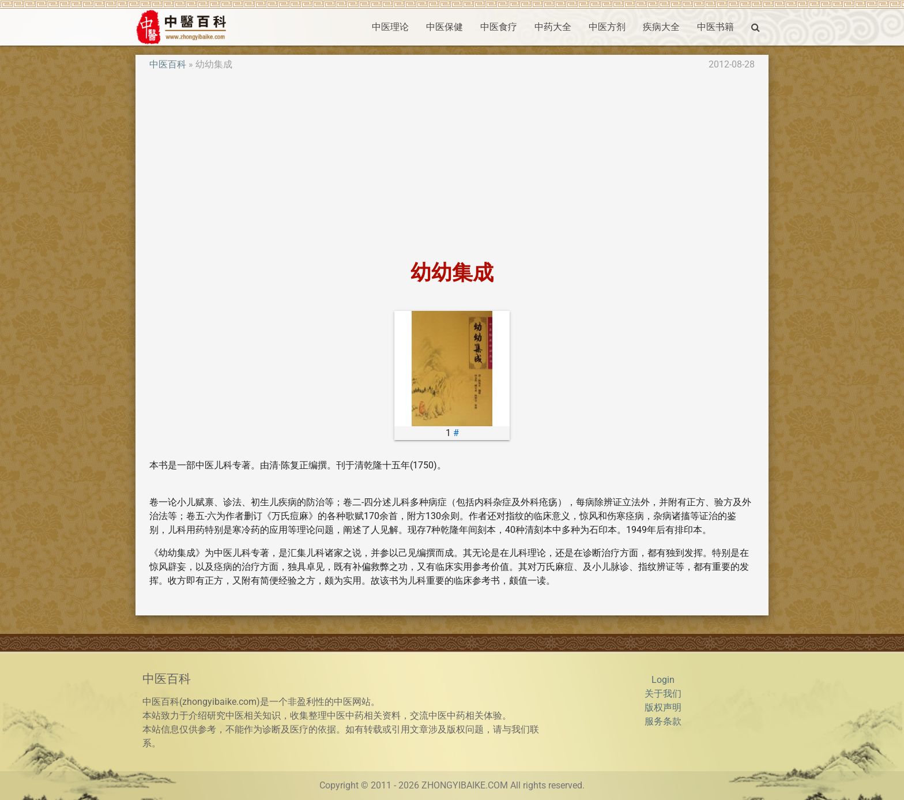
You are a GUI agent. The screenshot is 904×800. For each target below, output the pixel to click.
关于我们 (663, 693)
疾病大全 (661, 26)
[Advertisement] (452, 166)
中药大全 (552, 26)
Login (663, 679)
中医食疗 (498, 26)
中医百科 (167, 64)
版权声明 (663, 707)
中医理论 (390, 26)
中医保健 (444, 26)
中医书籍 (715, 26)
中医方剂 (607, 26)
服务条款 (663, 721)
